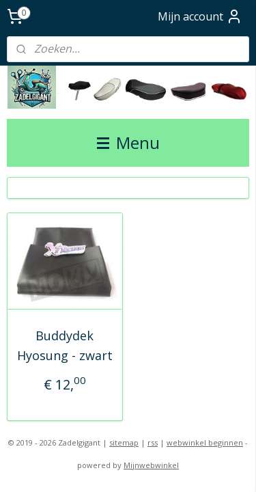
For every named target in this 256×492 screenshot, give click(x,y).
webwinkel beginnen (205, 442)
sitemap (124, 442)
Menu (128, 142)
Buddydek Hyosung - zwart (65, 345)
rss (152, 442)
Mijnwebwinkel (151, 465)
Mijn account (200, 16)
